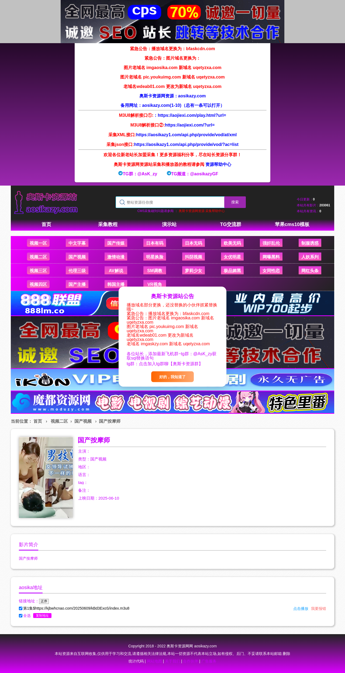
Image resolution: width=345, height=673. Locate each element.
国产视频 (83, 421)
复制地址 (42, 615)
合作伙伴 (190, 661)
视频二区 (59, 421)
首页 (37, 421)
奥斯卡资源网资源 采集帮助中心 (202, 211)
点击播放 (300, 608)
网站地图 (154, 661)
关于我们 (172, 661)
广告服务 (208, 661)
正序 (44, 601)
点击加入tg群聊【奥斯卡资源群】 (171, 363)
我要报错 (318, 608)
